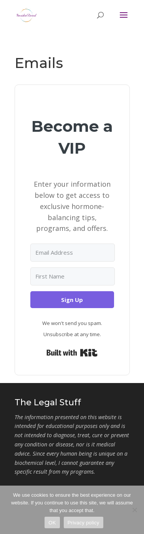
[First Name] (72, 276)
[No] (134, 510)
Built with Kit (72, 353)
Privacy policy (83, 523)
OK (52, 523)
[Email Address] (72, 253)
